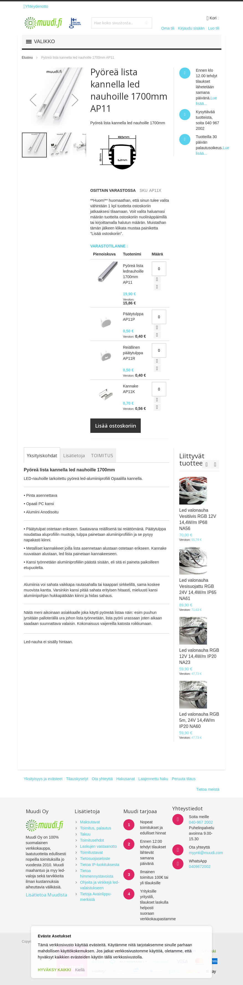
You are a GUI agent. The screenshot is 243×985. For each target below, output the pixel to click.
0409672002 (200, 866)
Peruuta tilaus (184, 779)
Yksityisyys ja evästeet (43, 779)
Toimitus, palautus (95, 828)
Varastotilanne (108, 246)
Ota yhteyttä (102, 779)
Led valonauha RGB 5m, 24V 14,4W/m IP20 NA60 (199, 720)
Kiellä (80, 970)
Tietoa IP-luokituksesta (99, 864)
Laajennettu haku (153, 779)
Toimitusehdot (92, 840)
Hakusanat (125, 779)
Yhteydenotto (36, 6)
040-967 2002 (201, 822)
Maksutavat (90, 822)
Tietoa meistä (207, 789)
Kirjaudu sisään (191, 28)
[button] (33, 100)
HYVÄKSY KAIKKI (54, 970)
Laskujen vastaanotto (98, 846)
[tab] (42, 455)
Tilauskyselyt (77, 779)
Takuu (85, 834)
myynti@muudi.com (206, 852)
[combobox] (121, 23)
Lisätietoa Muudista (46, 895)
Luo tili (213, 28)
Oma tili (167, 28)
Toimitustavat (91, 852)
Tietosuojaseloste (95, 858)
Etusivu (27, 58)
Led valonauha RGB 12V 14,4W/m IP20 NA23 (199, 656)
